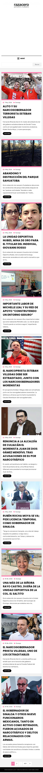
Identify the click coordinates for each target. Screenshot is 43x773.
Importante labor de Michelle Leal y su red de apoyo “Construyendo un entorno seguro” (20, 309)
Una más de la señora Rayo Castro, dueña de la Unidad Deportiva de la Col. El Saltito (21, 588)
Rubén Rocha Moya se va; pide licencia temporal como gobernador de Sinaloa (21, 521)
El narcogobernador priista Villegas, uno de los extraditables (20, 650)
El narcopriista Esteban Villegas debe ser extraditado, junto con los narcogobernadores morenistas (21, 378)
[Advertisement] (21, 31)
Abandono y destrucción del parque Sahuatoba (21, 177)
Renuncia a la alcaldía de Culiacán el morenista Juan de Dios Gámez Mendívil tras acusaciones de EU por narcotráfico (20, 451)
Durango (17, 102)
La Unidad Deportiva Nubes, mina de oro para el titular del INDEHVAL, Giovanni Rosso (20, 242)
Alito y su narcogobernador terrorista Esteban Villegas (17, 112)
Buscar (37, 64)
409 (26, 763)
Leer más (7, 133)
